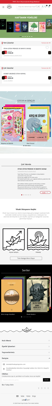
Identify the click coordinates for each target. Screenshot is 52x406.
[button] (20, 36)
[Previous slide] (3, 52)
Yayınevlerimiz (26, 352)
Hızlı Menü (26, 341)
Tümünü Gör (45, 43)
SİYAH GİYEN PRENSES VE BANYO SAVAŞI (17, 48)
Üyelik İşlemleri (26, 346)
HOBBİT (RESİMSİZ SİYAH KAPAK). (15, 74)
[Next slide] (49, 52)
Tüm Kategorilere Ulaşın (26, 258)
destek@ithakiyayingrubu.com (15, 364)
